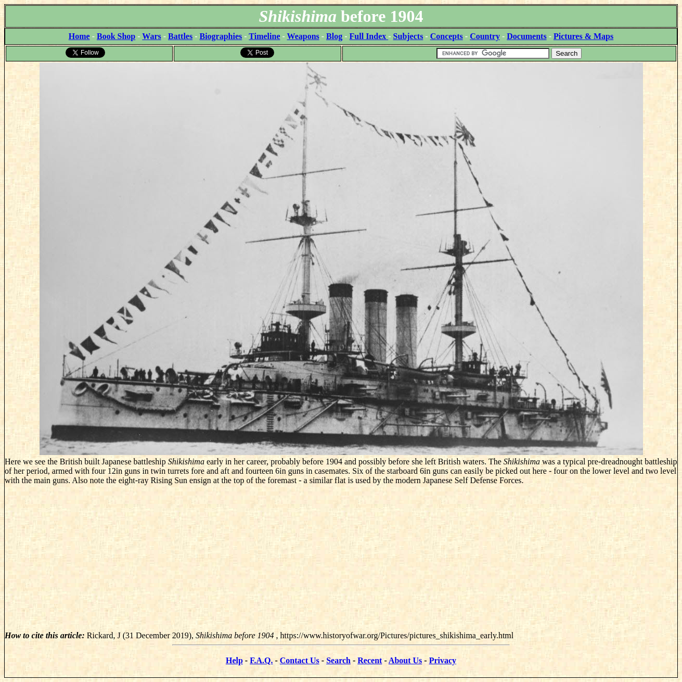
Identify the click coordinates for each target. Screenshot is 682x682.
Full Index (369, 36)
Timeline (264, 36)
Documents (526, 36)
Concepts (446, 36)
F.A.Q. (261, 660)
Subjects (408, 36)
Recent (369, 660)
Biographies (220, 36)
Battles (180, 36)
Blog (334, 36)
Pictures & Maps (583, 36)
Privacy (442, 660)
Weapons (303, 36)
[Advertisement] (341, 558)
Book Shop (116, 36)
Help (234, 660)
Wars (151, 36)
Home (79, 36)
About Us (405, 660)
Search (338, 660)
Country (485, 36)
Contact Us (299, 660)
